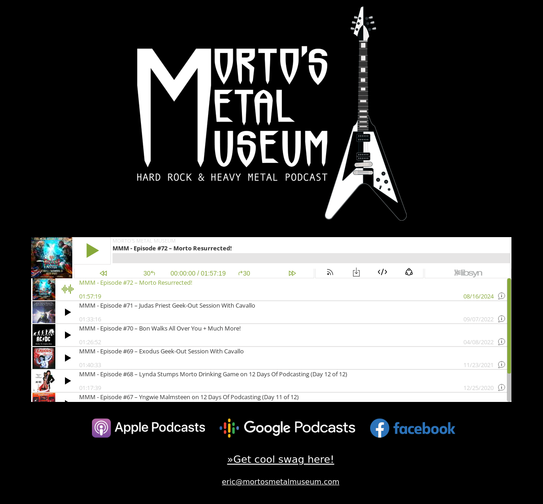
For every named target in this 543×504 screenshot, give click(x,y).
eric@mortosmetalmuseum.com (280, 481)
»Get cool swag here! (280, 459)
